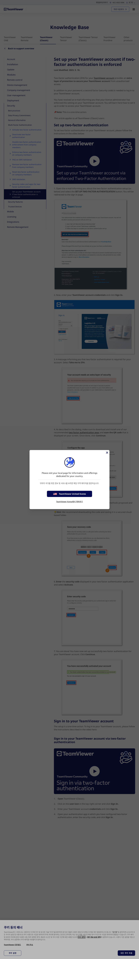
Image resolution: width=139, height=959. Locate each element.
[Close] (106, 452)
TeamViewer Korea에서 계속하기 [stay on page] (69, 501)
